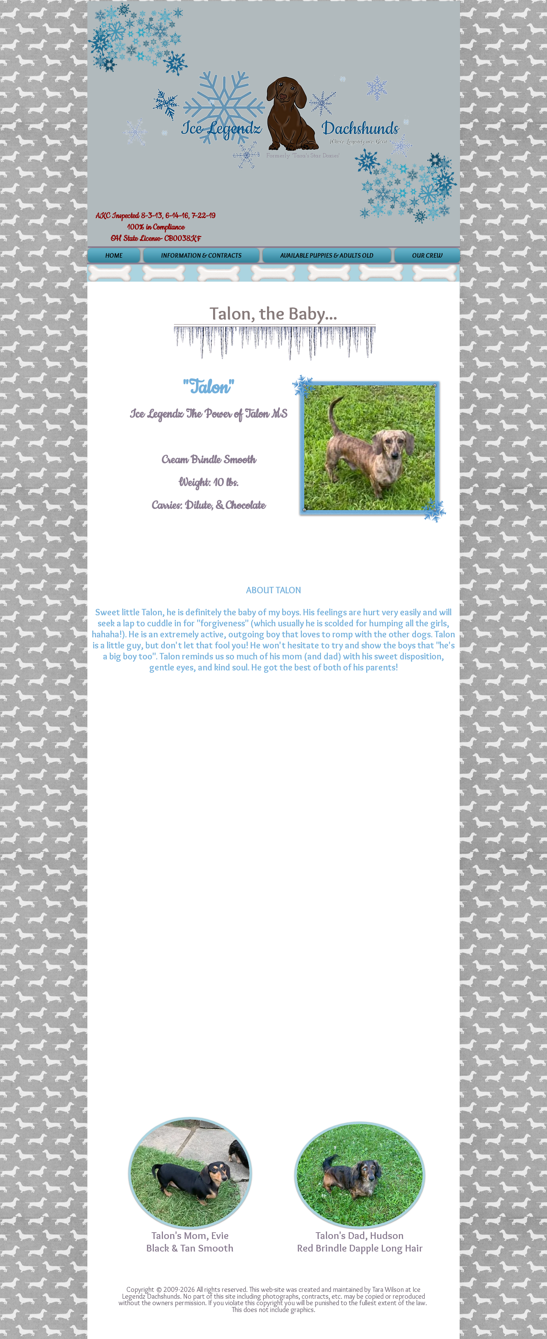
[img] (131, 735)
